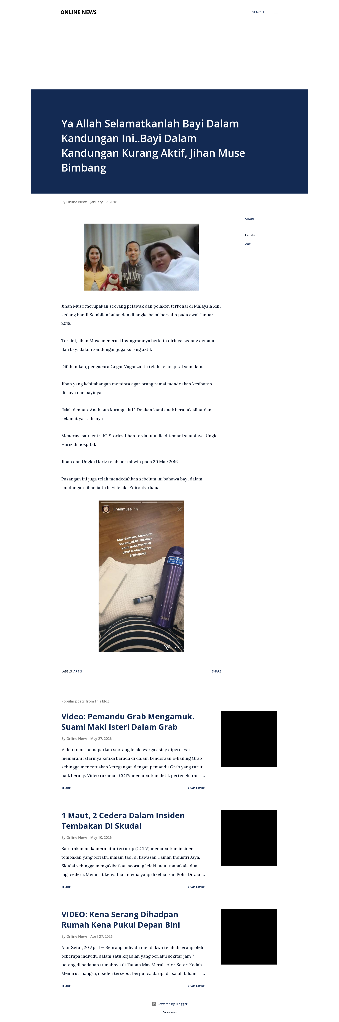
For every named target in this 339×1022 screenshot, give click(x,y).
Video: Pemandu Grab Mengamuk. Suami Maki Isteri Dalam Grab (127, 721)
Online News (79, 12)
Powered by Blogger (169, 1004)
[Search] (258, 12)
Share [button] (250, 219)
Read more (196, 788)
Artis (248, 244)
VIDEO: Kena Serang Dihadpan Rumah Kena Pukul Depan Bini (120, 919)
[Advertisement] (169, 57)
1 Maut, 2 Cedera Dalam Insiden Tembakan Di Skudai (123, 820)
